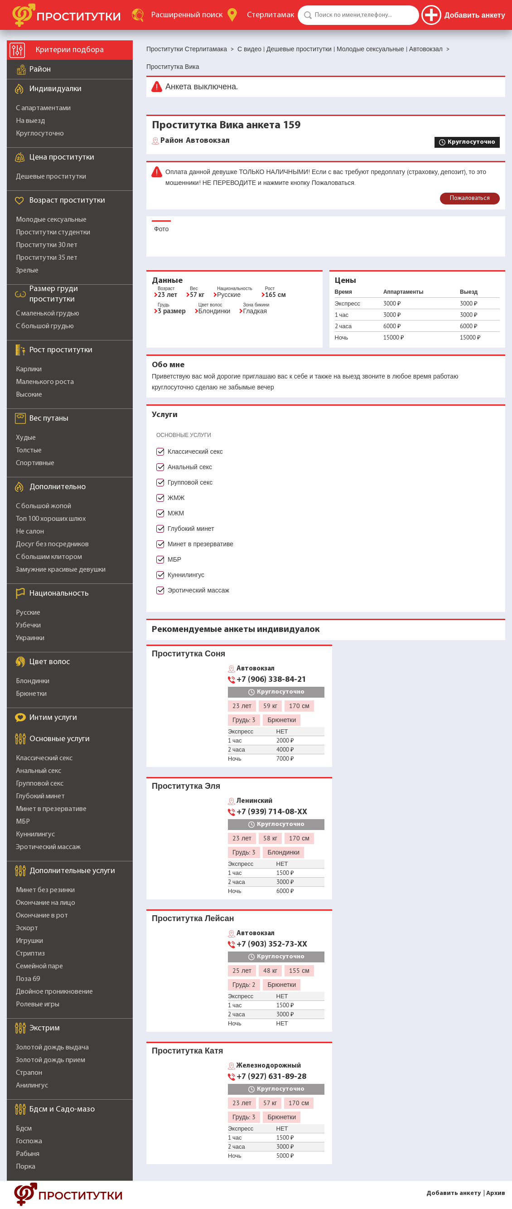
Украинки (30, 638)
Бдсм (24, 1128)
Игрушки (29, 941)
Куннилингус (35, 834)
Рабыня (27, 1154)
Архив (495, 1193)
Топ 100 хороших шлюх (51, 519)
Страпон (29, 1073)
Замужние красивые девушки (61, 569)
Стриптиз (30, 953)
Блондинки (32, 681)
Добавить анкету (453, 1193)
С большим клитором (49, 557)
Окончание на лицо (45, 903)
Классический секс (44, 758)
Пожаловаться (470, 198)
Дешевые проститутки (51, 176)
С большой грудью (45, 326)
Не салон (30, 531)
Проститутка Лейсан (193, 918)
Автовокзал (195, 141)
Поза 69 (28, 979)
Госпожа (29, 1141)
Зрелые (27, 270)
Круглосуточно (40, 133)
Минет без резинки (45, 890)
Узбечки (28, 625)
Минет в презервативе (51, 809)
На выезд (30, 121)
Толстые (29, 450)
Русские (28, 613)
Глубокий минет (40, 796)
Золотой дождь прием (50, 1060)
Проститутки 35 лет (46, 258)
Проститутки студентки (53, 232)
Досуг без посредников (52, 544)
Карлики (29, 369)
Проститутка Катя (187, 1050)
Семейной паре (39, 966)
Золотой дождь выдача (52, 1047)
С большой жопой (43, 506)
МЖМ (176, 513)
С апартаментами (43, 108)
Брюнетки (31, 694)
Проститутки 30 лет (46, 245)
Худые (26, 438)
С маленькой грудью (47, 313)
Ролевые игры (37, 1004)
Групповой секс (39, 783)
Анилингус (32, 1085)
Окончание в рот (42, 915)
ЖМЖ (176, 498)
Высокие (29, 394)
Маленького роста (45, 382)
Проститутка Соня (188, 653)
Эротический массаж (48, 847)
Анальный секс (38, 771)
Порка (25, 1166)
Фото (161, 229)
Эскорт (27, 928)
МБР (23, 821)
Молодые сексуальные (51, 219)
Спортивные (35, 463)
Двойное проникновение (54, 991)
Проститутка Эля (186, 786)
